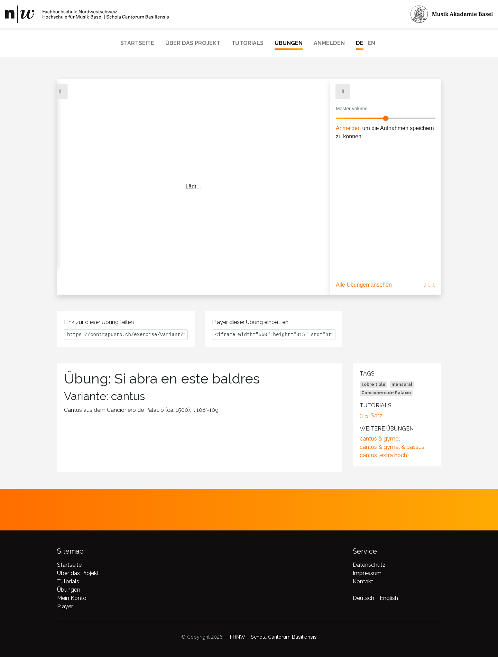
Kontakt (363, 581)
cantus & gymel (380, 438)
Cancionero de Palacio (386, 392)
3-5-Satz (371, 415)
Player (65, 606)
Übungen (289, 43)
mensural (401, 384)
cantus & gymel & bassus (392, 447)
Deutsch (363, 598)
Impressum (367, 573)
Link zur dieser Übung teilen (99, 322)
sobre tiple (373, 384)
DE (359, 43)
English (389, 598)
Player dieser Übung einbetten (250, 322)
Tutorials (247, 43)
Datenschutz (369, 565)
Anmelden (329, 43)
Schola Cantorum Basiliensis (284, 637)
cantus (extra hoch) (384, 455)
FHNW (237, 637)
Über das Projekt (192, 43)
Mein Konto (71, 598)
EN (371, 43)
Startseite (137, 43)
